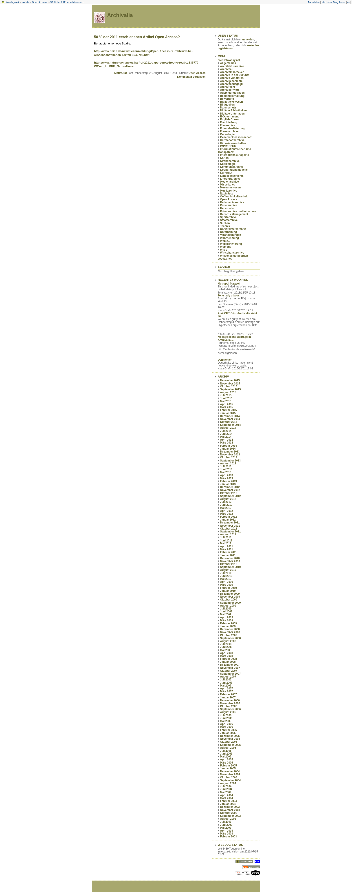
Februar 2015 (228, 410)
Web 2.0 (225, 241)
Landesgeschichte (232, 175)
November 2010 (230, 561)
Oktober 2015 (228, 386)
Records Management (234, 214)
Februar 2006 (228, 730)
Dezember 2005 (230, 735)
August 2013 (228, 463)
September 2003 (230, 815)
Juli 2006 (225, 715)
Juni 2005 (226, 753)
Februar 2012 (228, 516)
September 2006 (230, 709)
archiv (25, 2)
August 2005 (228, 747)
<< (348, 2)
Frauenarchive (229, 131)
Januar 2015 (227, 413)
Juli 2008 (225, 644)
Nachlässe (226, 193)
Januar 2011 (227, 555)
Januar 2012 (227, 519)
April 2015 (226, 404)
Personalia (227, 208)
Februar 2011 (228, 552)
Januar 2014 (227, 448)
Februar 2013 (228, 481)
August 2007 (228, 676)
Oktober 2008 (228, 635)
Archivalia (120, 15)
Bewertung (227, 98)
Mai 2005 (225, 756)
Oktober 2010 (228, 564)
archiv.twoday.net (229, 60)
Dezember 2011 (230, 522)
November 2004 (230, 774)
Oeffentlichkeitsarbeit (234, 196)
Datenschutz (228, 107)
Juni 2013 (226, 469)
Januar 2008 (227, 661)
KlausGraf (120, 73)
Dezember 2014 (230, 416)
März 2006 (226, 727)
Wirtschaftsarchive (232, 252)
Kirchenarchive (230, 161)
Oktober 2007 (228, 670)
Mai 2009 (225, 614)
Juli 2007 (225, 679)
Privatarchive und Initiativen (238, 211)
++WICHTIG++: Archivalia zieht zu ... (237, 315)
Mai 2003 (225, 827)
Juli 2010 (225, 573)
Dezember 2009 (230, 593)
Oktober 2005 (228, 741)
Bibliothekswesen (231, 101)
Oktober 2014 (228, 422)
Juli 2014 (225, 431)
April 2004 (226, 795)
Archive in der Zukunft (234, 75)
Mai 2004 (225, 792)
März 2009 (226, 620)
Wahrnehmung (229, 238)
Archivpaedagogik (231, 84)
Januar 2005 (227, 768)
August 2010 (228, 570)
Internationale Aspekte (234, 155)
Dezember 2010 (230, 558)
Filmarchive (227, 125)
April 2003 (226, 830)
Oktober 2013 (228, 457)
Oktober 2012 (228, 493)
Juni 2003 (226, 824)
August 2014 (228, 427)
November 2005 (230, 738)
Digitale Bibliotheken (233, 110)
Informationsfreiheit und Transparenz (234, 151)
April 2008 (226, 653)
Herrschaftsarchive (232, 140)
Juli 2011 (225, 537)
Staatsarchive (229, 220)
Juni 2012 (226, 504)
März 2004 (226, 798)
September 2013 (230, 460)
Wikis (223, 249)
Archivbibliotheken (232, 72)
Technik (225, 226)
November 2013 (230, 454)
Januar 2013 (227, 484)
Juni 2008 (226, 647)
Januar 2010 (227, 590)
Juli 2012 (225, 501)
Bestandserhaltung (232, 95)
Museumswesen (230, 187)
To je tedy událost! (229, 295)
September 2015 (230, 389)
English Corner (229, 119)
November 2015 (230, 383)
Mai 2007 (225, 685)
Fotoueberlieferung (232, 128)
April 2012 (226, 510)
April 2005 (226, 759)
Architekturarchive (232, 66)
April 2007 (226, 688)
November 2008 (230, 632)
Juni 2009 (226, 611)
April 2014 (226, 439)
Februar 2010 (228, 588)
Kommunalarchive (231, 166)
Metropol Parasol (229, 283)
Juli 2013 (225, 466)
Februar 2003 (228, 836)
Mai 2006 (225, 721)
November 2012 (230, 490)
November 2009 (230, 596)
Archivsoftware (230, 89)
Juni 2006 (226, 718)
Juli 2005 (225, 750)
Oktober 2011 (228, 528)
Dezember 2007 (230, 664)
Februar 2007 (228, 694)
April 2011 (226, 546)
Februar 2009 (228, 623)
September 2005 (230, 744)
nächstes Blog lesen (333, 2)
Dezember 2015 (230, 380)
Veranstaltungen (230, 234)
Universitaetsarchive (233, 229)
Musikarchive (228, 190)
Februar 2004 (228, 801)
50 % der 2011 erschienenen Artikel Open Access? (137, 37)
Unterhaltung (228, 232)
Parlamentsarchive (232, 202)
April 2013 (226, 475)
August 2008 (228, 641)
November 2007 (230, 667)
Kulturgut (226, 172)
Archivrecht (227, 86)
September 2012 (230, 496)
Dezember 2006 (230, 700)
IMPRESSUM (228, 146)
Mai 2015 (225, 401)
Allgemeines (228, 63)
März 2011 (226, 549)
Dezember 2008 (230, 629)
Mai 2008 (225, 650)
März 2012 (226, 513)
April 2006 (226, 724)
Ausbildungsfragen (232, 92)
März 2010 (226, 584)
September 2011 (230, 531)
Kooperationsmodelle (234, 169)
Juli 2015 (225, 395)
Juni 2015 (226, 398)
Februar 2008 (228, 658)
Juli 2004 (225, 786)
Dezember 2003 (230, 806)
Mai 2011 (225, 543)
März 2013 (226, 478)
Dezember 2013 (230, 451)
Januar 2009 (227, 626)
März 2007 (226, 691)
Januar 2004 (227, 804)
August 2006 (228, 712)
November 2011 (230, 525)
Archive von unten (232, 77)
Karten (224, 157)
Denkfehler (225, 359)
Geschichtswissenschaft (235, 137)
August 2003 (228, 818)
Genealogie (227, 134)
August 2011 (228, 534)
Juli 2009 (225, 608)
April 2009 (226, 617)
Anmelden (313, 2)
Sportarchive (228, 217)
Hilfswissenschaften (233, 143)
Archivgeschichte (231, 81)
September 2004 (230, 780)
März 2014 (226, 442)
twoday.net (12, 2)
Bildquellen (227, 104)
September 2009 (230, 602)
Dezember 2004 (230, 771)
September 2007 (230, 673)
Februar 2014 (228, 445)
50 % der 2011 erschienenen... (67, 2)
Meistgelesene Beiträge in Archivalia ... (234, 338)
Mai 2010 (225, 579)
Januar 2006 (227, 733)
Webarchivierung (231, 243)
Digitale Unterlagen (232, 113)
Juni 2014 (226, 433)
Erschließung (228, 122)
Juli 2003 (225, 821)
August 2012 (228, 499)
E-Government (229, 116)
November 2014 (230, 419)
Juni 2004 (226, 789)
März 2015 (226, 407)
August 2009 (228, 605)
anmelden (248, 39)
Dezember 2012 (230, 487)
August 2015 (228, 392)
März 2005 (226, 762)
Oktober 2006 (228, 706)
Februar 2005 (228, 765)
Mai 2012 (225, 508)
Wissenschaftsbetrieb (234, 255)
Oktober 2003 (228, 813)
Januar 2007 (227, 697)
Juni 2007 (226, 682)
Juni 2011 (226, 540)
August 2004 (228, 783)
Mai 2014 (225, 436)
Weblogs (225, 246)
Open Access (39, 2)
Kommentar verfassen (191, 76)
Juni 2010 (226, 576)
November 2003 (230, 810)
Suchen (225, 223)
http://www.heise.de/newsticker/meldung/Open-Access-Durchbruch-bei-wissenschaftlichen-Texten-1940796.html (143, 53)
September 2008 (230, 638)
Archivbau (226, 69)
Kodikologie (227, 164)
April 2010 (226, 581)
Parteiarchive (228, 205)
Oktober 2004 (228, 777)
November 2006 (230, 703)
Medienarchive (229, 181)
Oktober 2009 (228, 599)
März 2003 (226, 833)
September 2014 (230, 424)
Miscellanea (227, 184)
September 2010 (230, 567)
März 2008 (226, 656)
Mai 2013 (225, 472)
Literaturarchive (230, 178)
